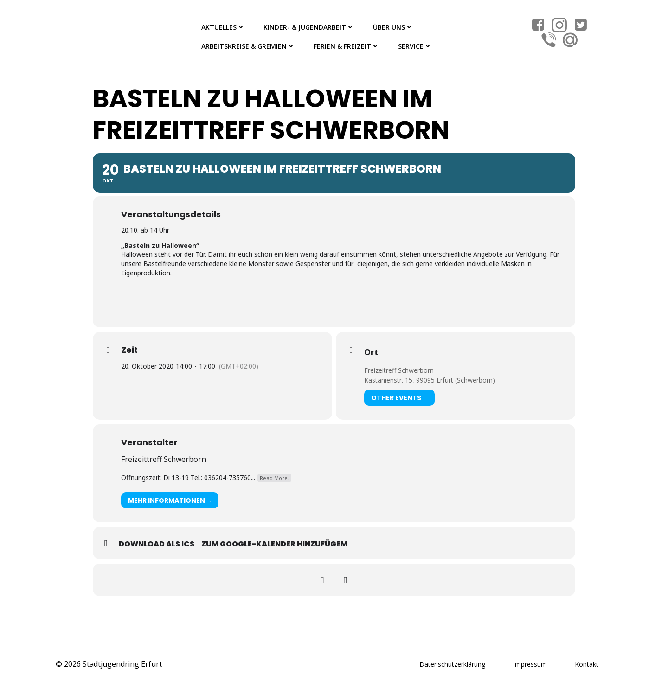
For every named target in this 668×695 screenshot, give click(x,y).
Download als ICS (156, 544)
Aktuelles (223, 27)
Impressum (530, 664)
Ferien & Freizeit (346, 46)
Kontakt (586, 664)
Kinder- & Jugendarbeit (308, 27)
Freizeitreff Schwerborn (399, 370)
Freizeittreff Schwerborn (163, 459)
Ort (371, 351)
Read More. (274, 477)
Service (415, 46)
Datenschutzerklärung (452, 664)
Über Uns (393, 27)
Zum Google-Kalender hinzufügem (274, 544)
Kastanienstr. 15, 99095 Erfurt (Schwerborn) (429, 380)
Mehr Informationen (170, 500)
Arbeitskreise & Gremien (248, 46)
